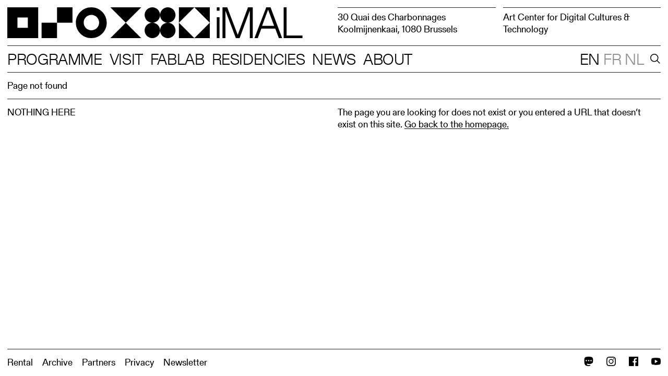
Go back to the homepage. (456, 124)
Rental (20, 362)
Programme (54, 59)
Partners (98, 362)
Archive (57, 362)
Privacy (139, 362)
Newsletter (185, 362)
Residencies (258, 59)
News (334, 59)
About (387, 59)
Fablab (177, 59)
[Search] (653, 59)
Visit (126, 59)
